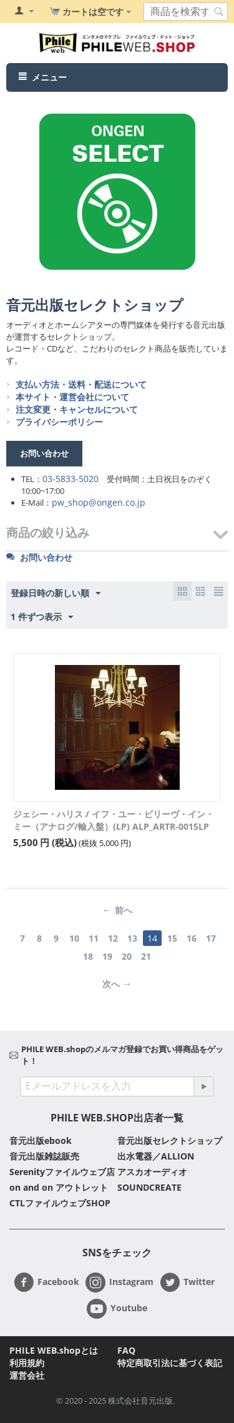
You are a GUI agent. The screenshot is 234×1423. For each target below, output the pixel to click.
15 (172, 938)
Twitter (187, 1283)
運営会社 (26, 1375)
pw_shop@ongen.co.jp (98, 502)
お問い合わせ (39, 557)
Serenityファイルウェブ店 (62, 1172)
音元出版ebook (40, 1140)
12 (113, 938)
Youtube (117, 1309)
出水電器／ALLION (155, 1156)
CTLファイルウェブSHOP (59, 1203)
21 (146, 956)
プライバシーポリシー (59, 422)
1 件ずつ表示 (42, 617)
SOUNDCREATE (149, 1187)
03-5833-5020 (70, 479)
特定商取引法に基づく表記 (169, 1363)
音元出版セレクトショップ (94, 305)
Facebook (46, 1283)
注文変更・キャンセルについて (77, 409)
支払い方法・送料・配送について (81, 384)
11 (94, 938)
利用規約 (26, 1363)
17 (211, 938)
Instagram (119, 1283)
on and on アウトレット (58, 1187)
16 (192, 938)
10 (74, 938)
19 (107, 956)
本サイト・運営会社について (72, 397)
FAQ (126, 1350)
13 (132, 938)
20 (127, 956)
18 (88, 956)
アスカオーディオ (152, 1172)
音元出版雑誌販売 (44, 1156)
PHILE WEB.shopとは (53, 1350)
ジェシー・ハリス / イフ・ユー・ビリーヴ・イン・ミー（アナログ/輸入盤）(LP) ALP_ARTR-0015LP (113, 820)
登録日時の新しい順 (55, 593)
